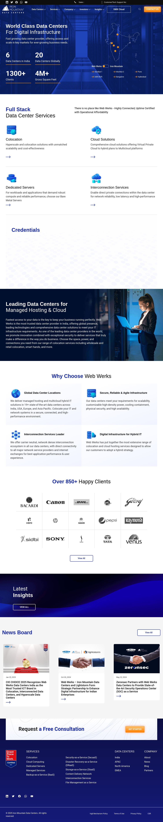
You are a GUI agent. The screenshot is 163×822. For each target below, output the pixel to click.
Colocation (31, 757)
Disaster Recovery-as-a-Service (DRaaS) (81, 763)
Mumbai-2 (118, 72)
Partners (148, 770)
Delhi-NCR (97, 77)
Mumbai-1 (97, 72)
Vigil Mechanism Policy (99, 814)
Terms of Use (119, 814)
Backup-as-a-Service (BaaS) (40, 774)
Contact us (152, 10)
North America (122, 766)
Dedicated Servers (35, 766)
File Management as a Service (81, 782)
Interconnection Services (78, 778)
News (147, 761)
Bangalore (118, 77)
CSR (149, 814)
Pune (138, 72)
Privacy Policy (136, 814)
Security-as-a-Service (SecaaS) (81, 757)
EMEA (118, 770)
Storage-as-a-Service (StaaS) (80, 769)
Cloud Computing (35, 761)
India (117, 757)
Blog (146, 766)
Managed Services (35, 770)
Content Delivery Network (79, 774)
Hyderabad (140, 77)
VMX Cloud (119, 10)
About (147, 757)
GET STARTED (134, 729)
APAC (118, 761)
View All (81, 558)
